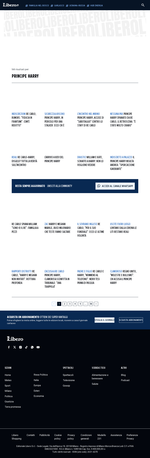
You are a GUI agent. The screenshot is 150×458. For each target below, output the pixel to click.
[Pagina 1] (59, 304)
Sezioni (8, 368)
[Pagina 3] (70, 304)
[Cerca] (143, 5)
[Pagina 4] (75, 304)
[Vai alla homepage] (11, 5)
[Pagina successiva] (96, 304)
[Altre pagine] (85, 304)
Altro (124, 368)
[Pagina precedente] (54, 304)
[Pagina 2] (64, 304)
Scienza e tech (98, 368)
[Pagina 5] (80, 304)
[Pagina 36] (91, 304)
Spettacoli (68, 368)
